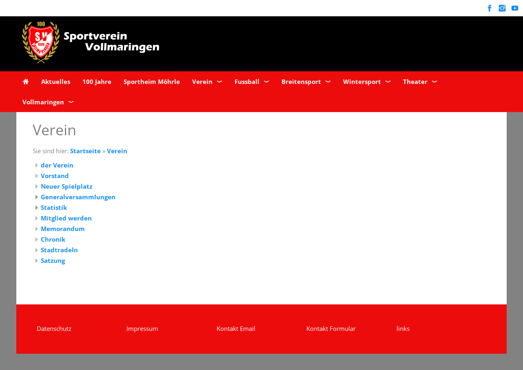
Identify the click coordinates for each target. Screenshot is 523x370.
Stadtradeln (59, 250)
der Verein (57, 165)
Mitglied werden (66, 218)
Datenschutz (54, 328)
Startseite (85, 151)
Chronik (53, 239)
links (403, 328)
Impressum (142, 328)
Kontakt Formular (331, 328)
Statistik (54, 207)
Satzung (53, 260)
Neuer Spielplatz (66, 186)
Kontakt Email (236, 328)
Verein (117, 151)
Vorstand (55, 176)
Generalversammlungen (78, 197)
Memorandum (63, 229)
